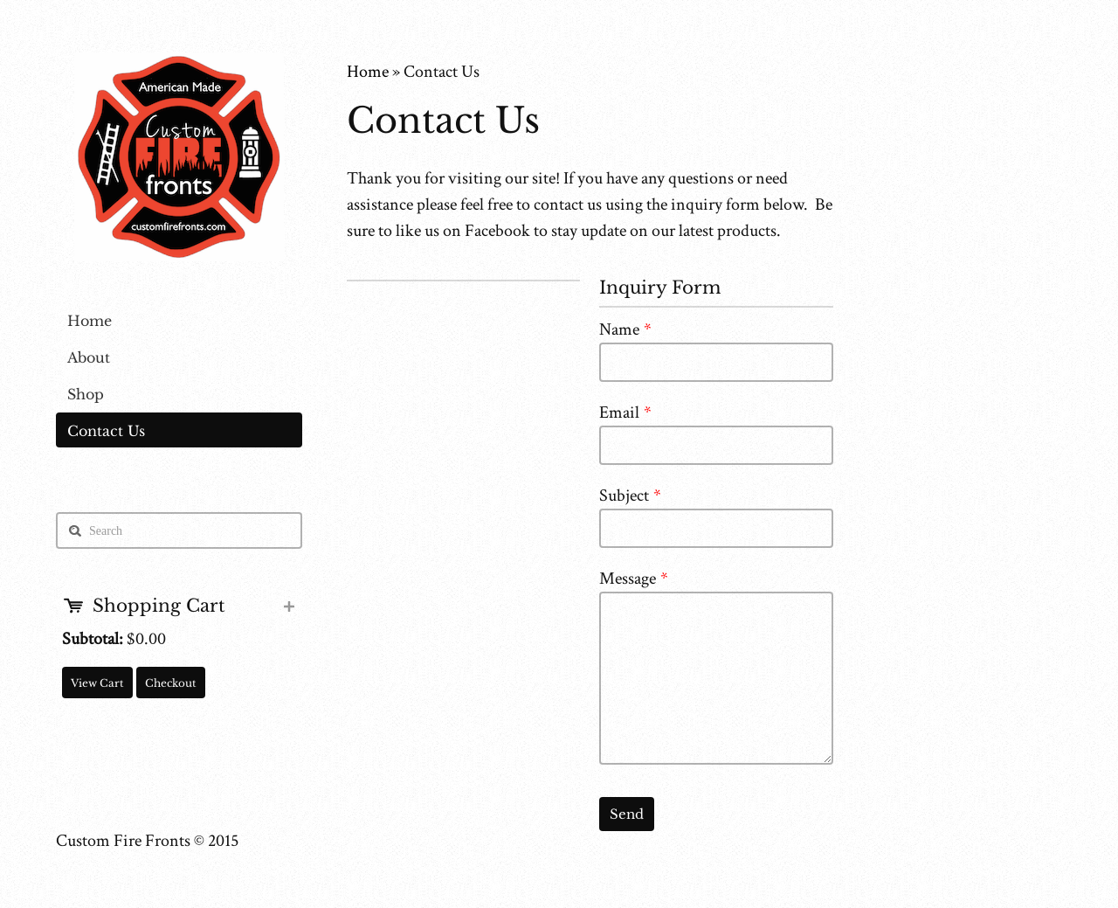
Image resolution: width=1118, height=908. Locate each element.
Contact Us (106, 431)
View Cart (97, 683)
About (88, 357)
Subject (630, 495)
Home (89, 320)
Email (625, 412)
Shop (85, 394)
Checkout (171, 683)
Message (633, 578)
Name (625, 329)
